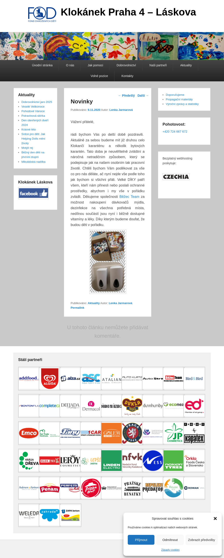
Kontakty (127, 76)
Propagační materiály (179, 99)
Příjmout (141, 540)
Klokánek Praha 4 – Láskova (128, 12)
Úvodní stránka (42, 65)
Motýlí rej (27, 147)
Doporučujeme (175, 94)
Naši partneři (158, 65)
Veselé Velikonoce (33, 106)
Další (143, 95)
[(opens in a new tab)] (29, 389)
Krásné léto (28, 129)
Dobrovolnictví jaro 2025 (36, 102)
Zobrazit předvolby (201, 540)
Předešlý (126, 95)
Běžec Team (130, 197)
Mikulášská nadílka (33, 161)
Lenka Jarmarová (121, 109)
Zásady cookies (170, 549)
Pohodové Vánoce (33, 111)
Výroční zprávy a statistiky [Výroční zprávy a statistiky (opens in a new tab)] (182, 104)
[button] (215, 518)
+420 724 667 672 (175, 131)
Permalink (77, 307)
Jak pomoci (95, 65)
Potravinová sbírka (33, 115)
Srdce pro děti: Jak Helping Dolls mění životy (33, 138)
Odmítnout (170, 540)
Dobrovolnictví (126, 65)
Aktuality (186, 65)
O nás (70, 65)
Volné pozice (99, 76)
